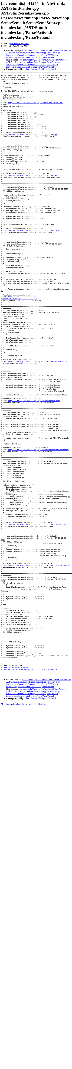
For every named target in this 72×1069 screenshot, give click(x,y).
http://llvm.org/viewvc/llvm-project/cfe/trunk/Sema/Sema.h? (37, 419)
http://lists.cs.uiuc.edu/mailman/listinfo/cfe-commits (30, 788)
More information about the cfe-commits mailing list (23, 824)
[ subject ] (43, 69)
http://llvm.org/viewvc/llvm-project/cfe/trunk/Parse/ (34, 261)
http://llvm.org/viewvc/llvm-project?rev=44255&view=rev (35, 108)
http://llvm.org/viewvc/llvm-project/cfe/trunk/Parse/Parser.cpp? (19, 342)
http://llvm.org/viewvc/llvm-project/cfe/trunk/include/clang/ (38, 525)
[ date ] (27, 69)
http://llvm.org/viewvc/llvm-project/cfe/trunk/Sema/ (34, 466)
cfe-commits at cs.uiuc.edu (16, 786)
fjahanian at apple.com (19, 43)
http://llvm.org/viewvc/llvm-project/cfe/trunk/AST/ (33, 146)
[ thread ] (35, 69)
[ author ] (52, 69)
